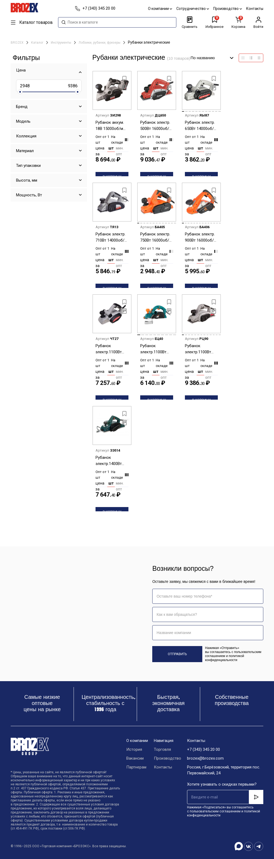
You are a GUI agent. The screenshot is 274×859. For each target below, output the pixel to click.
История (134, 749)
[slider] (20, 91)
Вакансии (135, 758)
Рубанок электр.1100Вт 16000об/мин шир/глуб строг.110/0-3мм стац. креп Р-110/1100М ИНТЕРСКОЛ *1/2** (200, 349)
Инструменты (61, 42)
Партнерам (136, 767)
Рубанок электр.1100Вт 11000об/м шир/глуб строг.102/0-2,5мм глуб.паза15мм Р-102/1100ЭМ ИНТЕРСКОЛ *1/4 (112, 349)
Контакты (254, 8)
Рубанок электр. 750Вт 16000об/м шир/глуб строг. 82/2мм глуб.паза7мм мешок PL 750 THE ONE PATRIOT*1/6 (156, 237)
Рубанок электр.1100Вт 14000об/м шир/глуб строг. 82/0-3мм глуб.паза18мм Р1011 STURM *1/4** (155, 349)
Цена (21, 70)
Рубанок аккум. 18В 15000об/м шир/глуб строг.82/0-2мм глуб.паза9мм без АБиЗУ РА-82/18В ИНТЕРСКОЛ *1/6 (112, 126)
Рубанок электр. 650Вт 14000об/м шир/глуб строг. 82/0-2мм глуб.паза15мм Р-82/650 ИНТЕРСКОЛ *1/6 (201, 126)
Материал (25, 150)
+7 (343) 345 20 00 (203, 749)
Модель (23, 121)
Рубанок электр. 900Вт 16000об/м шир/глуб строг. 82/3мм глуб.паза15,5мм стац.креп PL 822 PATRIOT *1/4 (200, 237)
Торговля (162, 749)
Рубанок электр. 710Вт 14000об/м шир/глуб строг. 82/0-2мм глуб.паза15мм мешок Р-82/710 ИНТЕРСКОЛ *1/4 (112, 237)
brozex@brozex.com (205, 758)
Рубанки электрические (149, 42)
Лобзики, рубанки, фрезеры (100, 42)
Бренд (22, 106)
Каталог (37, 42)
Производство (227, 8)
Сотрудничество (192, 8)
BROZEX (17, 42)
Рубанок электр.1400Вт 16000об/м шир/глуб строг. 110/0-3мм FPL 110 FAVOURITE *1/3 (110, 461)
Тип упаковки (28, 165)
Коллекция (26, 136)
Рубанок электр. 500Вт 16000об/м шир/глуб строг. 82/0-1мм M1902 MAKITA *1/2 (156, 126)
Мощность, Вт (29, 195)
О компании (160, 8)
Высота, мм (26, 180)
